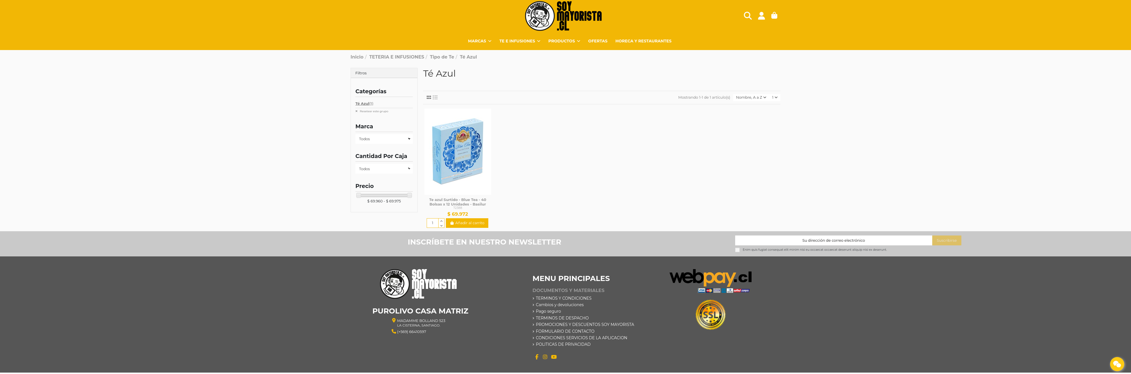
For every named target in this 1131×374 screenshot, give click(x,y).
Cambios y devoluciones (560, 304)
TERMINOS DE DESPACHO (562, 318)
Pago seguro (548, 311)
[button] (564, 41)
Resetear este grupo (373, 111)
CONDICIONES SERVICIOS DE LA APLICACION (581, 337)
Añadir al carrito (467, 222)
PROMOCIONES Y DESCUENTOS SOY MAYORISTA (585, 324)
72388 (457, 208)
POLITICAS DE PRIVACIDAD (563, 344)
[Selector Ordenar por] (751, 97)
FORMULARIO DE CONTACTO (565, 331)
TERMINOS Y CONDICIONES (564, 298)
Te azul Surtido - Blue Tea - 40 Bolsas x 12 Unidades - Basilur (457, 201)
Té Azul (364, 103)
